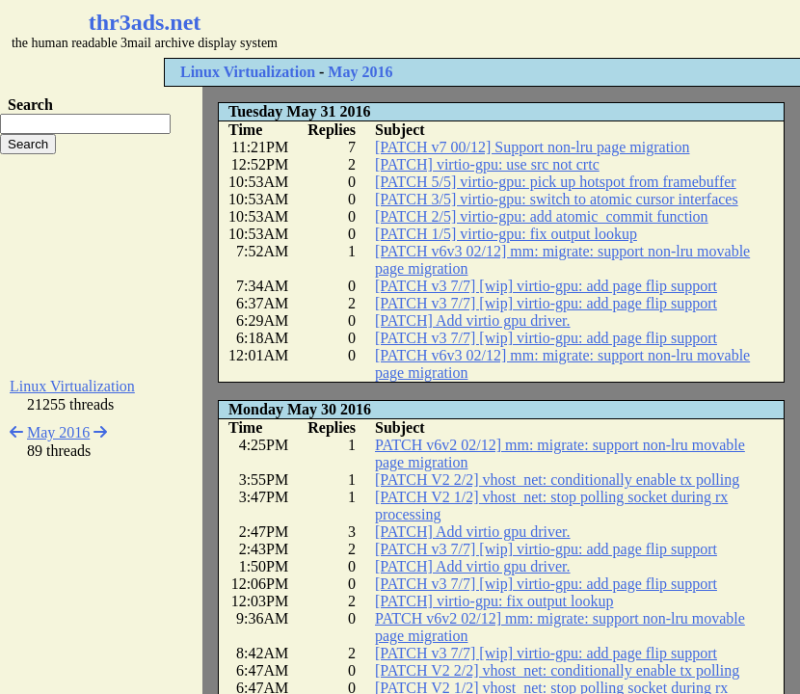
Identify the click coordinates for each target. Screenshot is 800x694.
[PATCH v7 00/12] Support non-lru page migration (532, 147)
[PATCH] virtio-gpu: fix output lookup (494, 601)
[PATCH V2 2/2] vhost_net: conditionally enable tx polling (557, 479)
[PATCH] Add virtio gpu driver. (473, 320)
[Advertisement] (101, 266)
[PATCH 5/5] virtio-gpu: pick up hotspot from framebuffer (555, 182)
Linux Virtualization (247, 72)
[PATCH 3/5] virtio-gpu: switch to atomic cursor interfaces (556, 199)
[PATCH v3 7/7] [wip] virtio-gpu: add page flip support (546, 286)
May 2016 (360, 72)
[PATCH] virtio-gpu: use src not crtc (487, 164)
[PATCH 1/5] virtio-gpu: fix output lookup (506, 234)
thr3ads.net (145, 22)
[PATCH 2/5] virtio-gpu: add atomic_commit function (541, 216)
